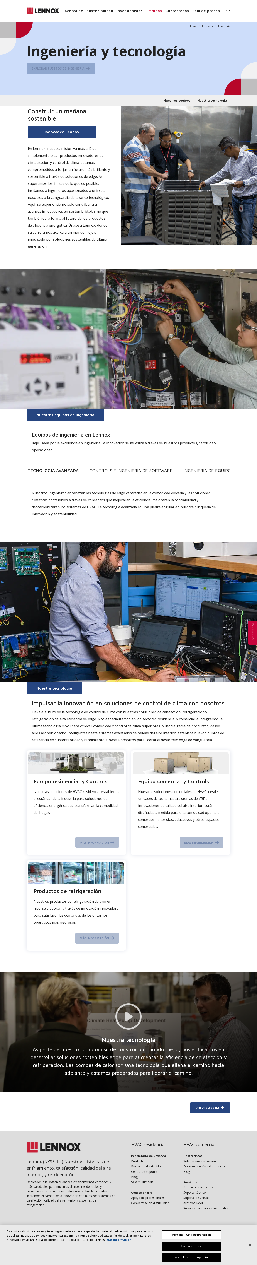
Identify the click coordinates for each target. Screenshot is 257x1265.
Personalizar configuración (191, 1241)
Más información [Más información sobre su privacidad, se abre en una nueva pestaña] (119, 1246)
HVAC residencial (148, 1144)
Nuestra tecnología (212, 100)
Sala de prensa (206, 11)
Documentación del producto (204, 1166)
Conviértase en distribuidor (150, 1203)
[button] (252, 633)
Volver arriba (210, 1108)
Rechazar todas (192, 1252)
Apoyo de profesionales (148, 1198)
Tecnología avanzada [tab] (53, 470)
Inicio (193, 25)
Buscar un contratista (198, 1187)
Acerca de (73, 11)
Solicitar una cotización (199, 1161)
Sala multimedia (142, 1182)
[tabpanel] (128, 507)
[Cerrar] (250, 1251)
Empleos (154, 11)
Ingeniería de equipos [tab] (208, 470)
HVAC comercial (199, 1144)
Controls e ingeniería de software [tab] (131, 470)
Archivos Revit (193, 1203)
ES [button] (225, 11)
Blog (134, 1177)
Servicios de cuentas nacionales (205, 1208)
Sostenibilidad (100, 11)
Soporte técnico (194, 1192)
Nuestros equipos (177, 100)
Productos (138, 1161)
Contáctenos (177, 11)
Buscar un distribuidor (146, 1166)
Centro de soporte (144, 1171)
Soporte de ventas (196, 1198)
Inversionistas (130, 11)
